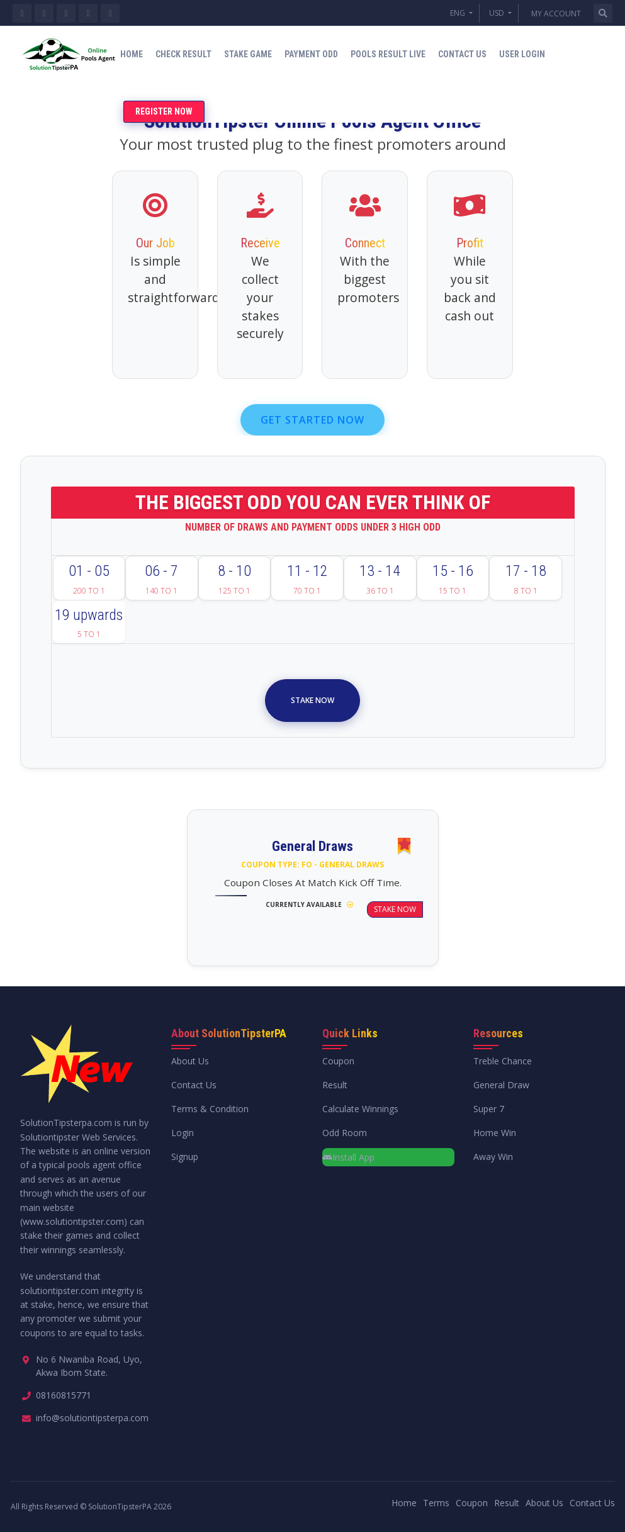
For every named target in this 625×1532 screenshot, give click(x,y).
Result (334, 1085)
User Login (522, 54)
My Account (556, 13)
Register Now (164, 111)
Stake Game (248, 54)
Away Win (493, 1157)
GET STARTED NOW (312, 420)
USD (497, 13)
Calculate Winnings (360, 1109)
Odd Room (344, 1133)
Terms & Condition (210, 1109)
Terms (436, 1503)
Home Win (494, 1133)
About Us (190, 1061)
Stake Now (312, 700)
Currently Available (309, 904)
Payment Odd (311, 54)
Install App (348, 1157)
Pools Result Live (388, 54)
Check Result (183, 54)
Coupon (338, 1061)
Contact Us (462, 54)
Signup (184, 1157)
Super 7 (488, 1109)
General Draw (501, 1085)
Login (182, 1133)
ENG (458, 13)
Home (131, 54)
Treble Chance (502, 1061)
